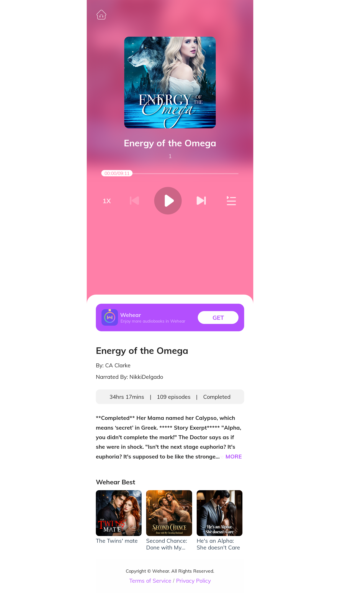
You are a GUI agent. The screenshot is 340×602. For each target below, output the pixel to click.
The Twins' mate (117, 540)
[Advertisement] (170, 248)
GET (218, 317)
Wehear (130, 315)
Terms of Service (150, 580)
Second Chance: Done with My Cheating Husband (166, 544)
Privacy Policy (193, 580)
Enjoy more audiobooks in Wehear (152, 321)
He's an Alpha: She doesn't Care (218, 544)
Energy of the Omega (170, 143)
